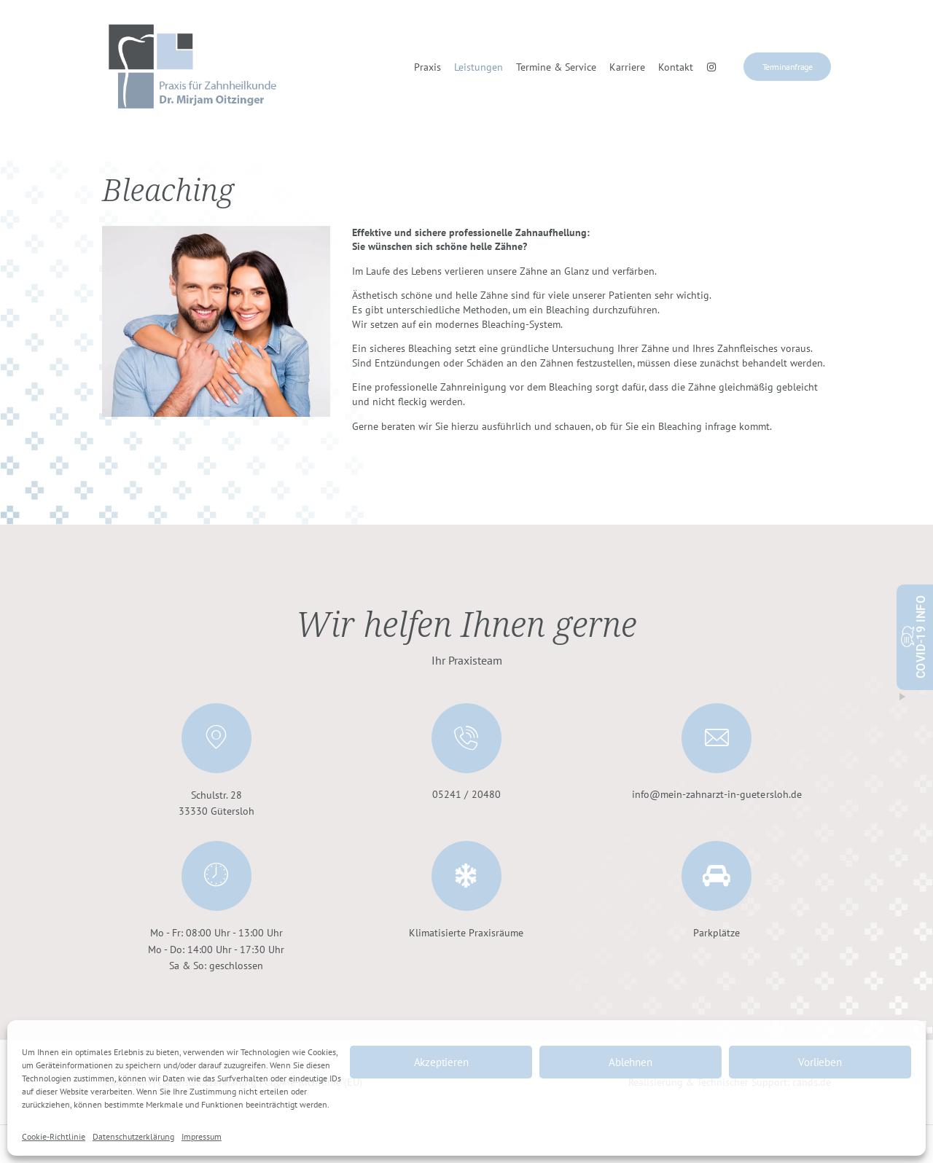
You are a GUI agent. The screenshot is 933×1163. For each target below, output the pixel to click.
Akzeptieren (441, 1062)
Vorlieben (819, 1062)
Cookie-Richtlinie (53, 1136)
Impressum (201, 1136)
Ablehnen (630, 1062)
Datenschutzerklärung (133, 1136)
